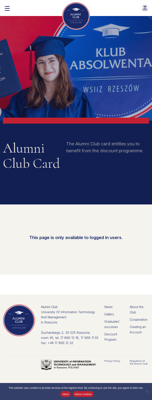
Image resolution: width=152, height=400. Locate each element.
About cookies (83, 394)
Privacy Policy (112, 360)
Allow (65, 394)
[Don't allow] (147, 391)
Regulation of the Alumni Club (139, 362)
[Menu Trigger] (7, 8)
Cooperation (138, 319)
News (108, 307)
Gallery (109, 314)
